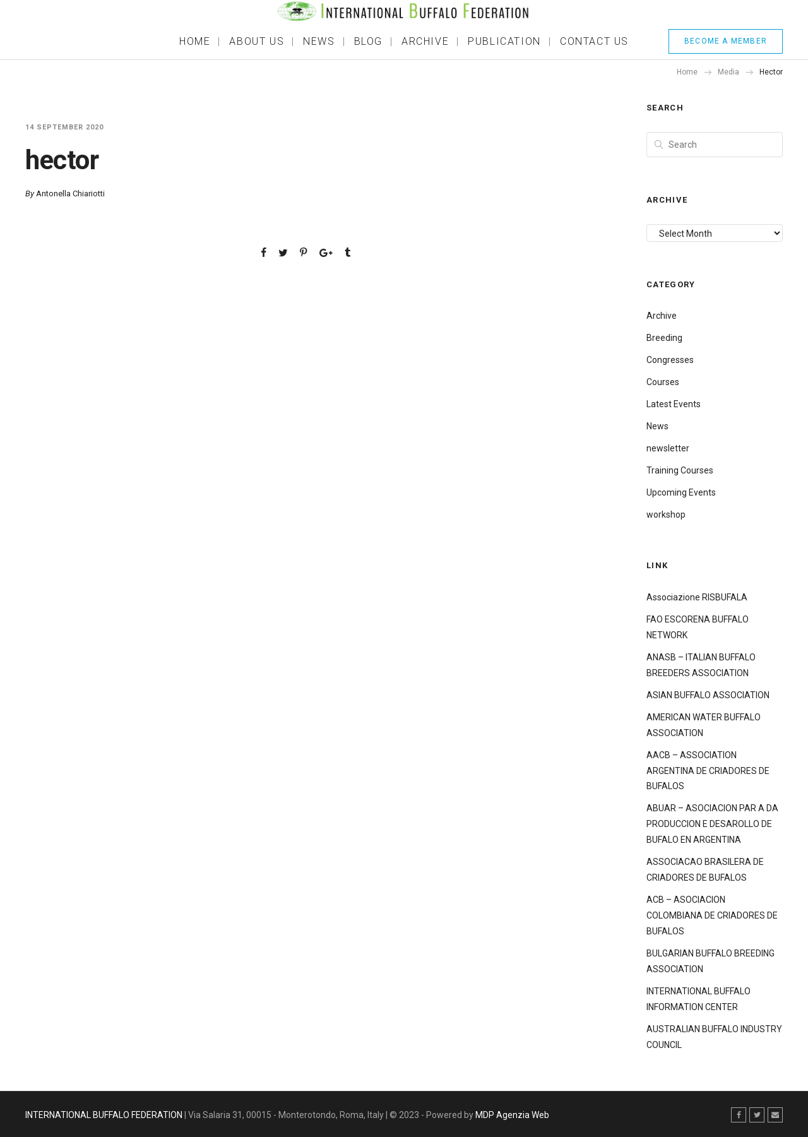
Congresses (670, 360)
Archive (661, 316)
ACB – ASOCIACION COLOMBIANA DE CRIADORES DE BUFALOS (712, 915)
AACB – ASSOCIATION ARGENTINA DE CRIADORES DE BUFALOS (707, 771)
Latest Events (673, 404)
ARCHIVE (425, 41)
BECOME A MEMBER (725, 41)
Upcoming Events (681, 492)
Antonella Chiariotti (70, 193)
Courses (662, 382)
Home (194, 41)
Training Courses (679, 470)
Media (728, 72)
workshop (666, 514)
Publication (504, 41)
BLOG (368, 41)
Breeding (664, 338)
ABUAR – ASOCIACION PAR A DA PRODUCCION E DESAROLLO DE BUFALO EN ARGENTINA (712, 824)
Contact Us (594, 41)
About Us (256, 41)
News (319, 41)
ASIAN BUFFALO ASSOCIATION (707, 695)
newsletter (667, 448)
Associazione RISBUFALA (696, 597)
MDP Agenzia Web (512, 1115)
